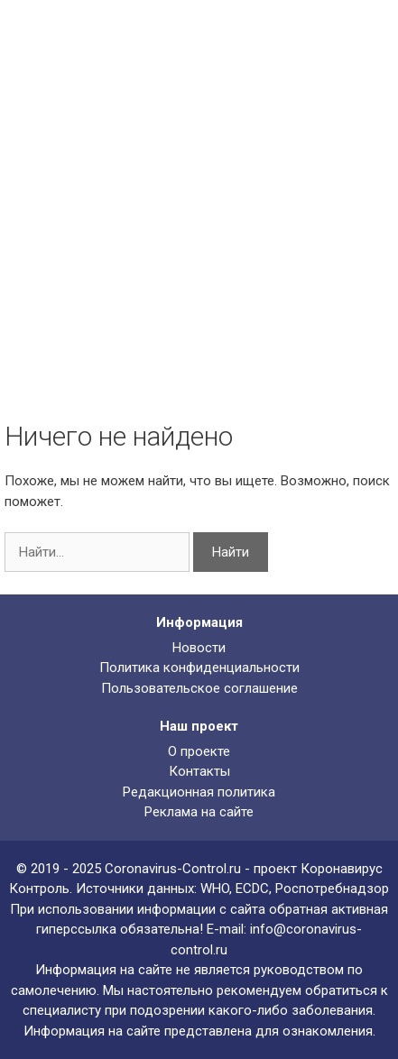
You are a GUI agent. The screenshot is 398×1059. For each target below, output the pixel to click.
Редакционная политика (199, 792)
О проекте (199, 751)
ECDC (252, 888)
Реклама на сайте (199, 812)
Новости (199, 648)
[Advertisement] (199, 212)
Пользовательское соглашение (199, 688)
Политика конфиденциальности (199, 667)
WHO (214, 888)
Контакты (199, 771)
